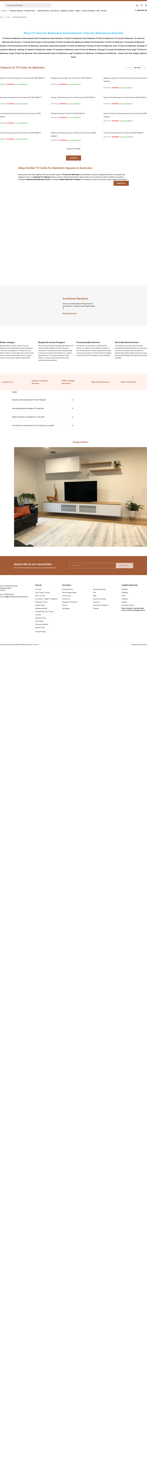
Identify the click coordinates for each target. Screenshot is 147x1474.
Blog (94, 596)
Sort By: (129, 67)
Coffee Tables (40, 605)
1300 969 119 (142, 10)
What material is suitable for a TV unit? (28, 417)
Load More (74, 158)
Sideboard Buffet (41, 608)
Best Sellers (39, 621)
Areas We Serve (67, 589)
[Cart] (146, 5)
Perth (124, 596)
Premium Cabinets (16, 11)
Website (133, 644)
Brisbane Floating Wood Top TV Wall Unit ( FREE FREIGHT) (71, 78)
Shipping (63, 11)
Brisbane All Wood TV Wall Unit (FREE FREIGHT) (68, 113)
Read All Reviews (70, 313)
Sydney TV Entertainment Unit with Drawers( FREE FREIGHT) (73, 97)
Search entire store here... (14, 5)
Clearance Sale (40, 618)
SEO (139, 644)
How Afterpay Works (69, 592)
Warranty (96, 602)
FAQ (98, 11)
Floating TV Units (41, 602)
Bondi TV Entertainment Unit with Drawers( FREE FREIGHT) (125, 97)
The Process (54, 11)
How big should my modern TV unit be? (28, 408)
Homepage (66, 608)
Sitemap (96, 608)
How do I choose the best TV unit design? (29, 400)
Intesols (144, 644)
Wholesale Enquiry (99, 589)
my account (137, 5)
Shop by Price (30, 11)
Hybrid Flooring (43, 11)
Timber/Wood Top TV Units (44, 612)
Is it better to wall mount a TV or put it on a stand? (33, 425)
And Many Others (128, 605)
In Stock (38, 615)
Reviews (71, 11)
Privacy (64, 605)
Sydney (124, 602)
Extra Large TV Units (42, 592)
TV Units (4, 11)
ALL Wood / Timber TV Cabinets (46, 599)
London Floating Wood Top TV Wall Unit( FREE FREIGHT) (123, 133)
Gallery (78, 11)
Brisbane (125, 589)
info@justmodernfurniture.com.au (16, 597)
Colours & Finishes (88, 11)
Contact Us (66, 599)
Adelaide (125, 592)
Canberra (125, 599)
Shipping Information (69, 602)
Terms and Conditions (100, 605)
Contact (104, 11)
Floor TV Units (40, 596)
